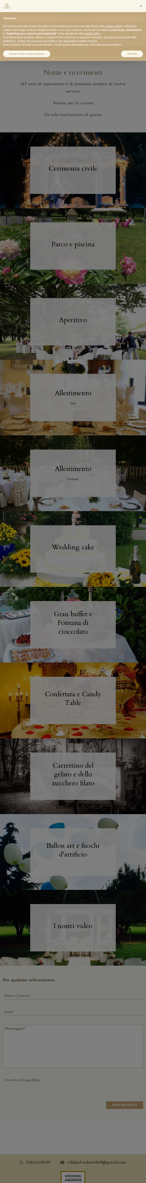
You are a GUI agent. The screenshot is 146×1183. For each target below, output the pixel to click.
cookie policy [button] (92, 33)
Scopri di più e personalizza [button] (26, 53)
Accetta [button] (132, 53)
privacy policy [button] (113, 26)
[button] (141, 6)
